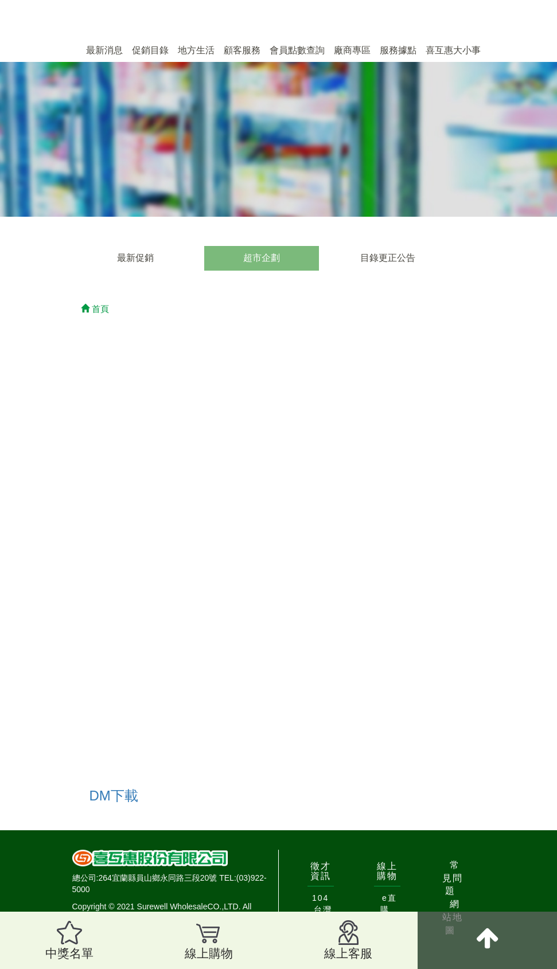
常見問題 (452, 878)
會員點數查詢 (297, 50)
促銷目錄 (150, 50)
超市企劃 (261, 258)
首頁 (95, 309)
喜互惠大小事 (453, 50)
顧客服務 (242, 50)
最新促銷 (135, 258)
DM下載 (113, 795)
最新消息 (104, 50)
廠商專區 (352, 50)
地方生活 (196, 50)
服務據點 (398, 50)
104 (320, 897)
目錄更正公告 (387, 258)
